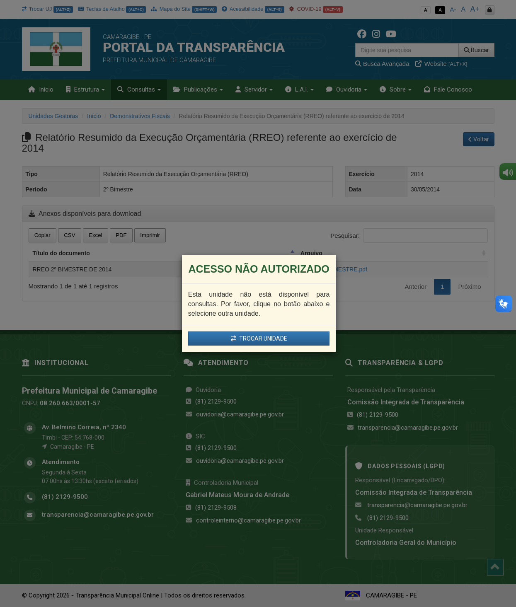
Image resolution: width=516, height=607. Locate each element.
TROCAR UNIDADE (259, 338)
